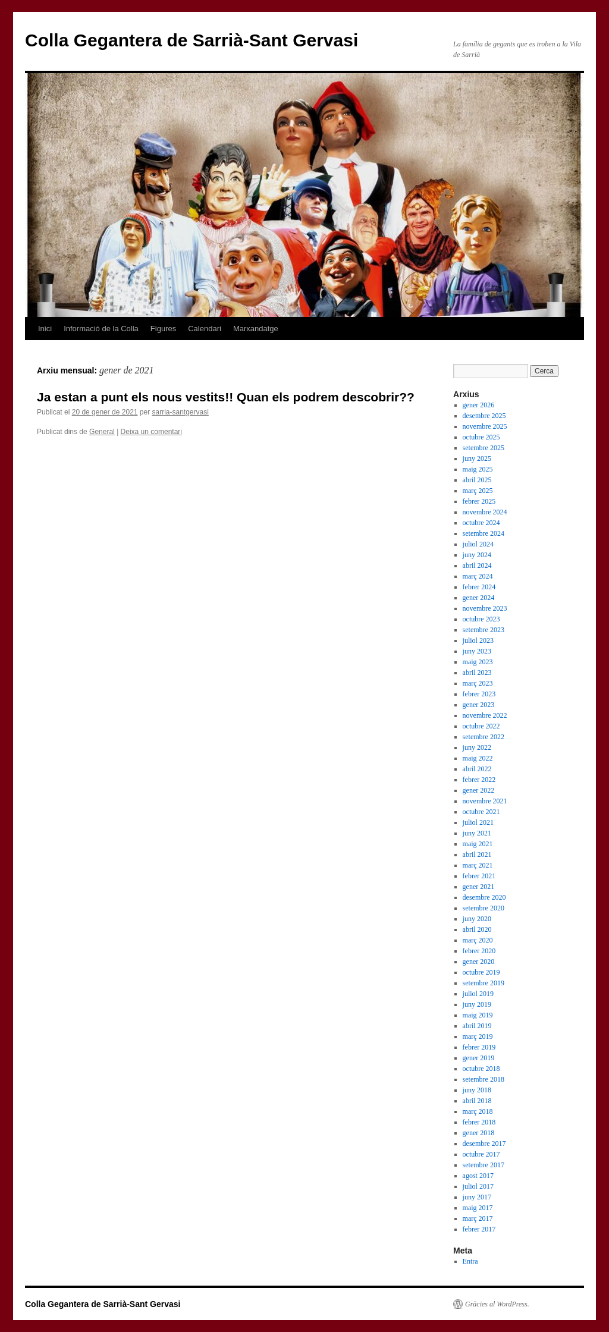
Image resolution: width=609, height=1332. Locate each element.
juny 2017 (477, 1197)
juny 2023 (477, 651)
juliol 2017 (478, 1186)
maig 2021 (478, 844)
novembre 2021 (485, 801)
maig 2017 (478, 1208)
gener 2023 (479, 704)
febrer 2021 (479, 876)
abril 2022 (477, 769)
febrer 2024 (479, 587)
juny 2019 (477, 1004)
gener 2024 (479, 597)
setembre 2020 (483, 908)
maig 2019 (478, 1015)
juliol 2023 (478, 640)
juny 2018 (477, 1090)
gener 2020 (479, 961)
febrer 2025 (479, 501)
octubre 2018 (481, 1068)
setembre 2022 (483, 737)
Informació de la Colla (101, 328)
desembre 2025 (484, 415)
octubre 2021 (481, 812)
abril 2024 (477, 565)
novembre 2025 (485, 426)
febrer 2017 (479, 1229)
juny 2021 (477, 833)
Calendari (204, 328)
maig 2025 (478, 469)
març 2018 (478, 1111)
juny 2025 (477, 458)
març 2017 (478, 1218)
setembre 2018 (483, 1079)
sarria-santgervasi (180, 412)
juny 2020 (477, 919)
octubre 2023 (481, 619)
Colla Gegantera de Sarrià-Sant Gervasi (191, 40)
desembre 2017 (484, 1143)
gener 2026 (479, 405)
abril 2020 (477, 929)
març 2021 (478, 865)
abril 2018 (477, 1101)
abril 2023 (477, 672)
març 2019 (478, 1036)
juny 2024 (477, 555)
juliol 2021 (478, 822)
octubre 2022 (481, 726)
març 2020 (478, 940)
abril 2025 (477, 480)
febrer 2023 (479, 694)
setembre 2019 (483, 983)
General (102, 432)
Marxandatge (255, 328)
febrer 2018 (479, 1122)
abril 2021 (477, 854)
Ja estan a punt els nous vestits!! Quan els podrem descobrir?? (226, 397)
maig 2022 (478, 758)
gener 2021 (479, 886)
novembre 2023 (485, 608)
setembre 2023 (483, 630)
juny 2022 (477, 747)
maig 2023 (478, 662)
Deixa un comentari (151, 432)
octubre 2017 (481, 1154)
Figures (163, 328)
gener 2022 (479, 790)
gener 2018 (479, 1133)
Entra (470, 1261)
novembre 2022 (485, 715)
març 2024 (478, 576)
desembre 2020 (484, 897)
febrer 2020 (479, 951)
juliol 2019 (478, 993)
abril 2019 (477, 1026)
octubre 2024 (481, 523)
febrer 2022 (479, 779)
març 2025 (478, 490)
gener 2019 (479, 1058)
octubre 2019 (481, 972)
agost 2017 (478, 1175)
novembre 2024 (485, 512)
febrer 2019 (479, 1047)
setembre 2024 (483, 533)
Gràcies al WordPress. (497, 1304)
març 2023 (478, 683)
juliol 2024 (478, 544)
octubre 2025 (481, 437)
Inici (45, 328)
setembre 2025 (483, 448)
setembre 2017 (483, 1165)
